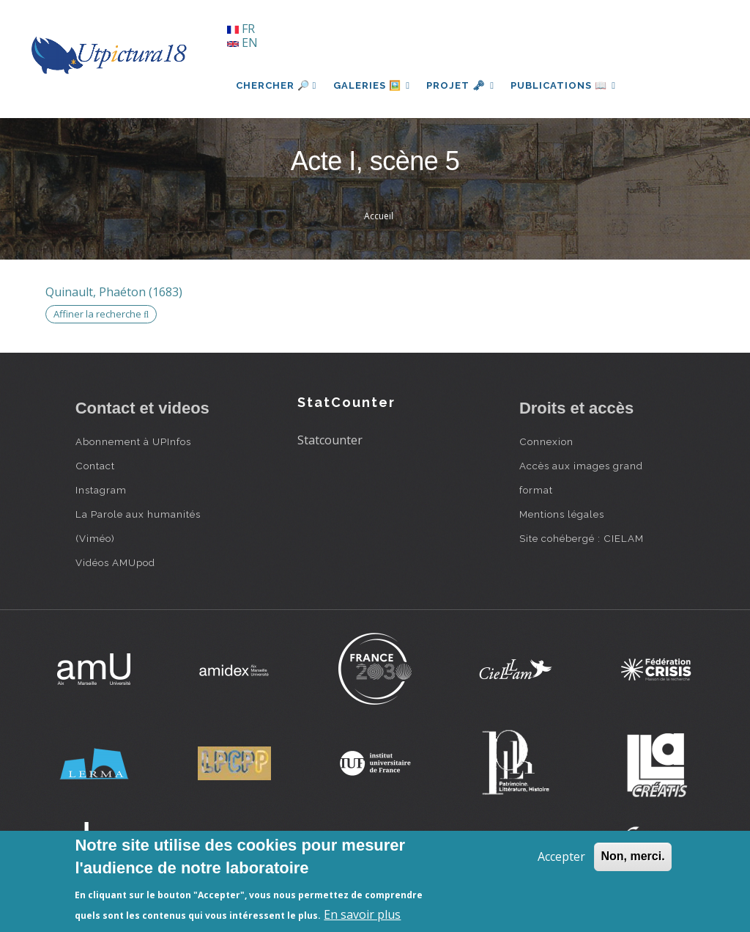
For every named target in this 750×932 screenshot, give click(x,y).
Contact (95, 465)
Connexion (546, 441)
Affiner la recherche (101, 313)
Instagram (101, 490)
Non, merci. (632, 856)
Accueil (378, 216)
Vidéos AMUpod (115, 562)
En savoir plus (362, 914)
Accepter (561, 856)
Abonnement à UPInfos (133, 441)
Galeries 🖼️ (372, 85)
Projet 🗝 (462, 85)
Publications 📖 (567, 85)
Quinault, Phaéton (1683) (113, 292)
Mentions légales (561, 514)
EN (242, 42)
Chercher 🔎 (276, 85)
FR (241, 29)
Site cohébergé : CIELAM (581, 538)
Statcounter (330, 440)
